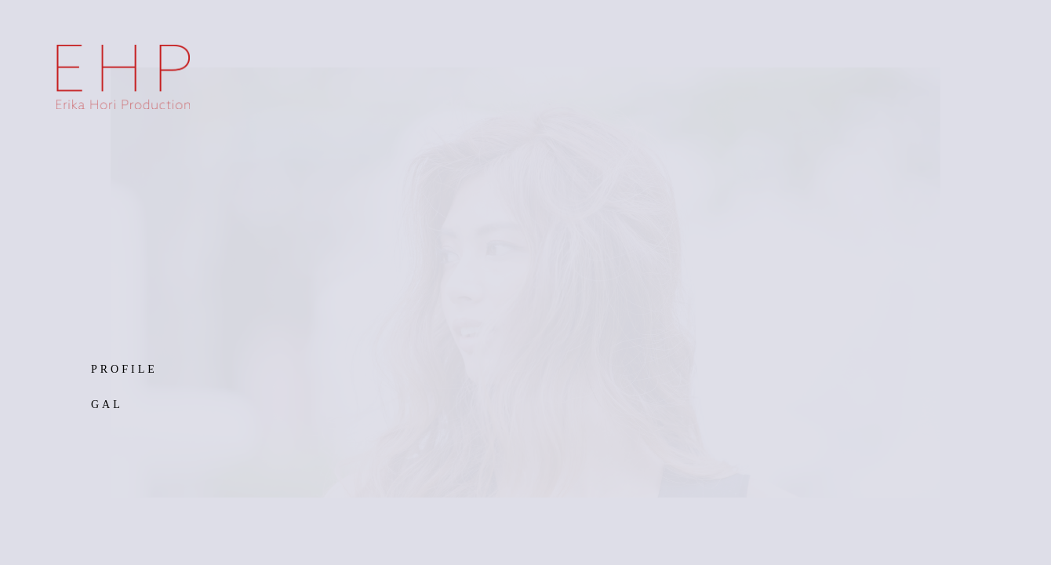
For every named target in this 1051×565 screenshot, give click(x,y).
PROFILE (124, 369)
